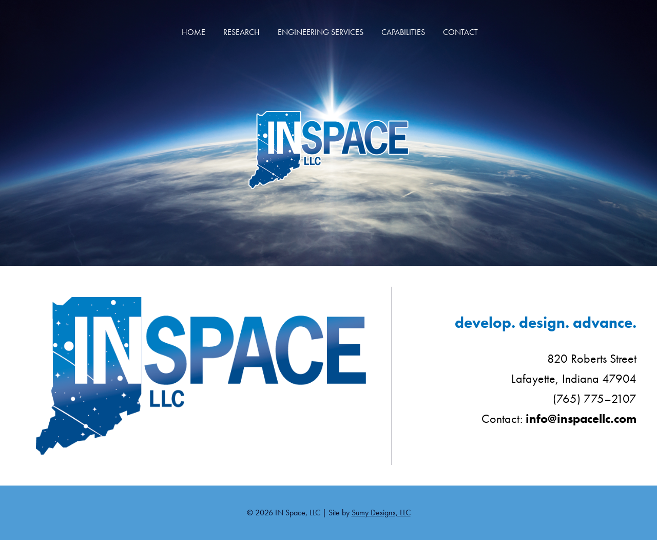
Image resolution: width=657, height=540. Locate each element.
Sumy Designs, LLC (381, 512)
